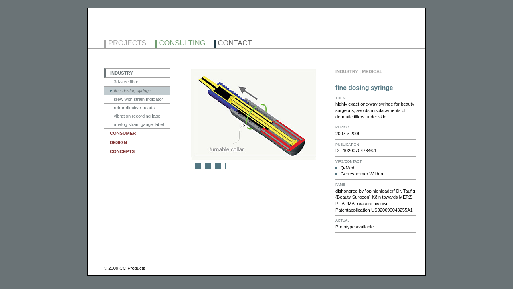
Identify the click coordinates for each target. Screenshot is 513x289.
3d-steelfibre (126, 81)
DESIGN (118, 142)
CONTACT (235, 43)
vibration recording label (138, 116)
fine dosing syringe (132, 90)
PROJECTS (127, 43)
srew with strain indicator (138, 99)
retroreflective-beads (134, 107)
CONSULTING (182, 43)
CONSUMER (123, 133)
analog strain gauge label (139, 124)
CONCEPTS (122, 151)
